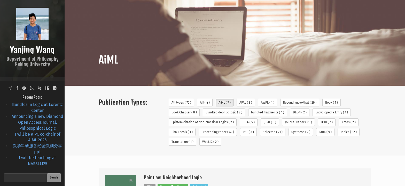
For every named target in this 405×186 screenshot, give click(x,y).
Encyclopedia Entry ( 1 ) (331, 112)
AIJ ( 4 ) (205, 102)
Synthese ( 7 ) (300, 132)
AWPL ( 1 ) (267, 102)
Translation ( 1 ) (182, 142)
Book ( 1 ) (331, 102)
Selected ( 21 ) (273, 132)
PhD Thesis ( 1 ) (182, 132)
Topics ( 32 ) (348, 132)
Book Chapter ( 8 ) (184, 112)
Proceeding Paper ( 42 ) (217, 132)
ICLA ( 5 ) (249, 122)
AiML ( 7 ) (225, 102)
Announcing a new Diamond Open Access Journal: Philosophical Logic (37, 122)
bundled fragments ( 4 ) (267, 112)
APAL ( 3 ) (245, 102)
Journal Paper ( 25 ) (298, 122)
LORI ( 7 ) (327, 122)
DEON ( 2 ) (300, 112)
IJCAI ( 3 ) (269, 122)
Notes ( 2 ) (348, 122)
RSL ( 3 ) (248, 132)
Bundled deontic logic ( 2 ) (224, 112)
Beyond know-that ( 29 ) (299, 102)
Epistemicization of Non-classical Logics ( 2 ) (203, 122)
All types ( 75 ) (181, 102)
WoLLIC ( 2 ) (210, 142)
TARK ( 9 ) (325, 132)
